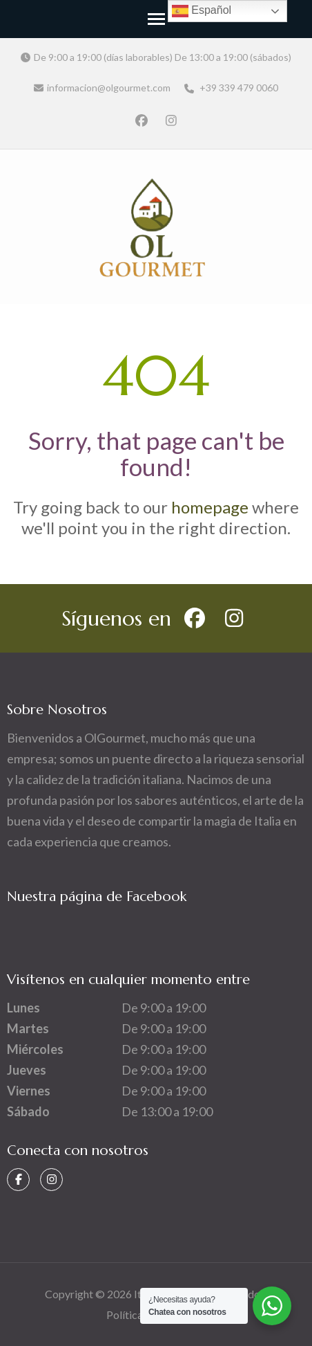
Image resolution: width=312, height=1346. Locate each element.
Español (201, 11)
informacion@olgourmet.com (108, 87)
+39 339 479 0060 (231, 87)
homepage (209, 507)
